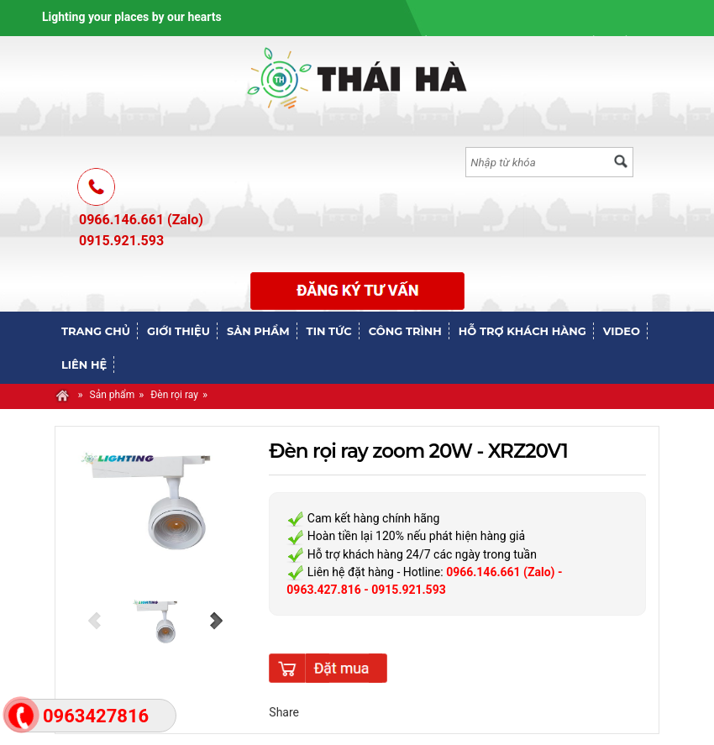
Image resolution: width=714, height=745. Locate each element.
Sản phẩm (112, 395)
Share (284, 712)
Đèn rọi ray (174, 395)
